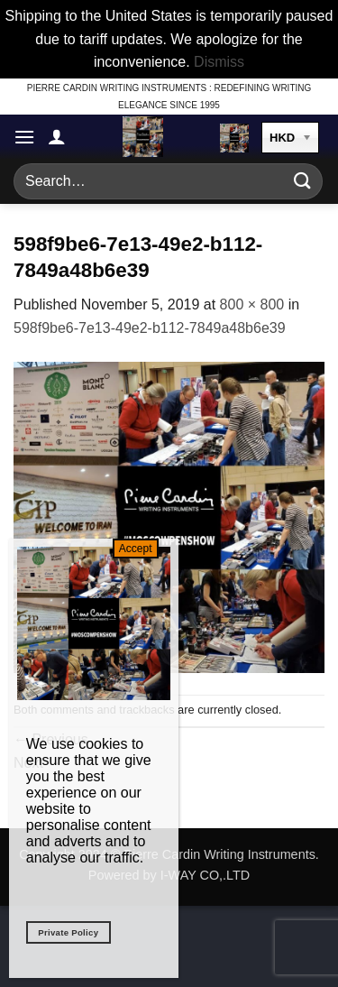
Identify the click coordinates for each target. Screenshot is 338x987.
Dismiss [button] (219, 61)
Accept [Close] (135, 548)
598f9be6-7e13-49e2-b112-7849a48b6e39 (150, 328)
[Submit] (303, 180)
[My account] (57, 136)
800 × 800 (252, 304)
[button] (24, 137)
